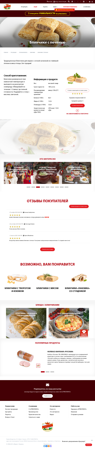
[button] (28, 187)
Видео (52, 414)
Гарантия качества (34, 414)
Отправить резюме (77, 414)
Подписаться (47, 396)
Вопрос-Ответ (10, 417)
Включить (88, 444)
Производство (33, 412)
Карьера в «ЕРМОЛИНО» (79, 409)
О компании (86, 7)
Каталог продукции (11, 409)
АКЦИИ (35, 7)
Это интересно (54, 412)
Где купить (8, 412)
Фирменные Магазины (64, 10)
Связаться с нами (34, 417)
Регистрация (62, 1)
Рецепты (45, 7)
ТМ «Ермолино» (47, 13)
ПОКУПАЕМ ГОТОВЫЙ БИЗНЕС (70, 7)
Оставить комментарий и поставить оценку (77, 90)
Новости (52, 409)
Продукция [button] (24, 7)
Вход (56, 1)
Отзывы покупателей (77, 105)
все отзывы (47, 249)
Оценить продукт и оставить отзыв (79, 206)
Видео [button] (55, 7)
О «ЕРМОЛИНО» (34, 409)
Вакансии (74, 412)
